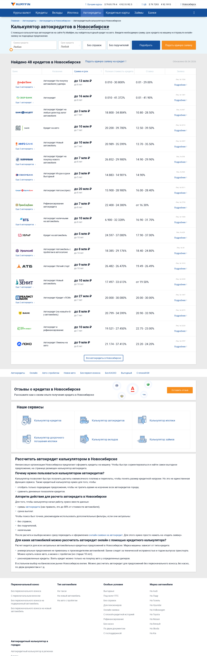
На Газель (155, 600)
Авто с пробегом (50, 372)
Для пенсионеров (113, 605)
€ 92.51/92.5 (125, 4)
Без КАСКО (110, 372)
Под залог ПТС (111, 595)
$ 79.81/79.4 (110, 4)
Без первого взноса (90, 372)
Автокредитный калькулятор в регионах (32, 651)
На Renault (155, 623)
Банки (152, 12)
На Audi (153, 591)
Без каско (109, 623)
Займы (138, 12)
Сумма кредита (20, 42)
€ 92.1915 (166, 4)
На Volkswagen (157, 609)
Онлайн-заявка (111, 609)
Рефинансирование (114, 619)
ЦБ (144, 4)
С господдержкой (113, 633)
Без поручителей (119, 45)
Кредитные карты (118, 12)
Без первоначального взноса (26, 591)
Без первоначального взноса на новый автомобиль (31, 610)
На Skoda (154, 628)
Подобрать (146, 45)
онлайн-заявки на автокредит (106, 534)
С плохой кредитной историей (119, 614)
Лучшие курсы (93, 4)
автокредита (33, 506)
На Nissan (155, 619)
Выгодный (126, 372)
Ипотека (72, 12)
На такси (61, 591)
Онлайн (33, 372)
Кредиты (42, 12)
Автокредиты (92, 12)
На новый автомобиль (68, 595)
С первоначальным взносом (25, 595)
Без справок (94, 45)
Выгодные (109, 591)
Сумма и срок (81, 71)
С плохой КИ (143, 372)
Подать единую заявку (178, 45)
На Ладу (154, 595)
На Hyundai (155, 605)
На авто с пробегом (67, 600)
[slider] (11, 49)
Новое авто (70, 372)
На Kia (153, 633)
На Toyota (155, 614)
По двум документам (114, 628)
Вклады (57, 12)
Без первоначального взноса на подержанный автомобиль (27, 602)
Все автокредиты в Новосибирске (103, 357)
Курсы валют (22, 12)
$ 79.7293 (154, 4)
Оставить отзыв (180, 390)
